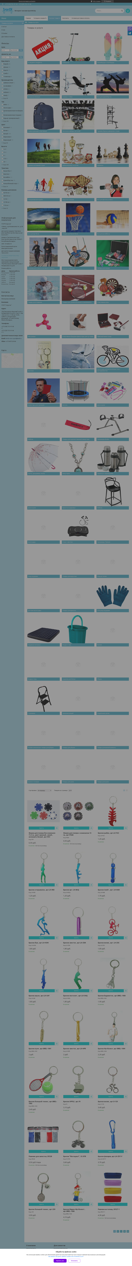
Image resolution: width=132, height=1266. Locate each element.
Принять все (60, 1260)
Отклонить (74, 1260)
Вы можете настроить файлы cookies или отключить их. (65, 1256)
